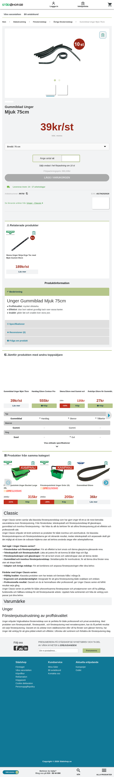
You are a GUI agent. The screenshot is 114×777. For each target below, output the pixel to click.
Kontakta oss (54, 673)
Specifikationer (16, 324)
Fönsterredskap (39, 22)
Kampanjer (81, 667)
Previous (8, 482)
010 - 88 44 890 (53, 773)
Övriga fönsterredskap (62, 22)
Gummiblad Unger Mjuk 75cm (92, 22)
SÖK (78, 771)
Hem (4, 22)
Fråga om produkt (17, 340)
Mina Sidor (53, 667)
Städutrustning (19, 22)
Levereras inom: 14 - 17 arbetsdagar (29, 187)
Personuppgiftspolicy (25, 686)
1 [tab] (54, 80)
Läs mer (22, 272)
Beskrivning (14, 291)
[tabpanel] (57, 54)
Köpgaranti (21, 680)
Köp (44, 406)
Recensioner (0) (16, 332)
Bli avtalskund (54, 670)
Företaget (20, 667)
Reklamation (21, 677)
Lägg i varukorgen (57, 177)
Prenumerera (91, 651)
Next (106, 482)
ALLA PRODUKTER (104, 772)
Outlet (78, 670)
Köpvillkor (20, 673)
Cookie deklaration (24, 683)
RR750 (23, 194)
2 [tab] (59, 80)
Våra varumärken (23, 670)
